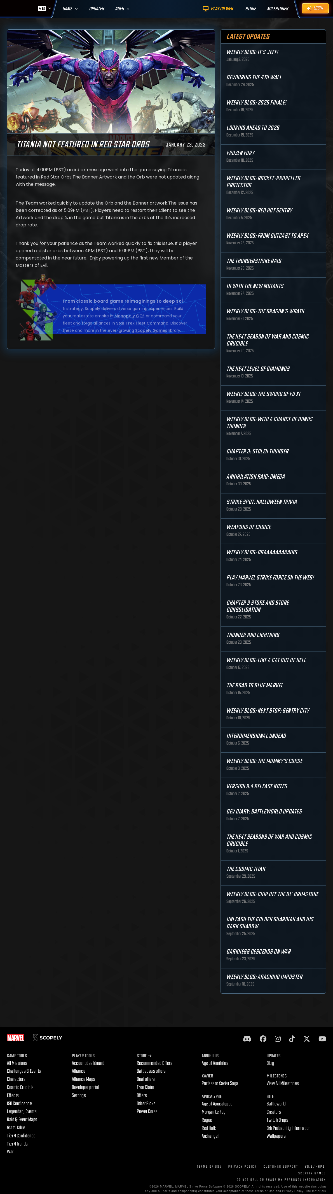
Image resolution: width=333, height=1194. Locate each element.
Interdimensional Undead (256, 735)
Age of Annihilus (215, 1063)
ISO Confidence (19, 1104)
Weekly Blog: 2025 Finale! (256, 102)
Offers (142, 1095)
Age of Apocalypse (217, 1104)
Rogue (207, 1120)
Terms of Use (209, 1167)
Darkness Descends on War (258, 951)
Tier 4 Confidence (21, 1136)
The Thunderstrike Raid (253, 261)
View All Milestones (283, 1083)
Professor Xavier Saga (220, 1083)
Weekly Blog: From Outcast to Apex (267, 235)
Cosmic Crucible (20, 1087)
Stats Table (16, 1128)
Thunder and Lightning (252, 635)
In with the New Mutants (254, 286)
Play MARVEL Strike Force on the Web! (270, 577)
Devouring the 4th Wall (254, 77)
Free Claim (145, 1087)
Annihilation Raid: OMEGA (255, 476)
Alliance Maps (83, 1079)
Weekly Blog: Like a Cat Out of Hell (266, 660)
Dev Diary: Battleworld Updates (264, 811)
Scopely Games (312, 1173)
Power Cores (147, 1111)
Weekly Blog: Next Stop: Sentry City (267, 710)
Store (144, 1056)
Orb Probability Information (289, 1128)
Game (67, 9)
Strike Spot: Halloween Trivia (261, 502)
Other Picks (146, 1104)
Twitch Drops (277, 1120)
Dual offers (146, 1079)
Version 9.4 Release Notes (256, 786)
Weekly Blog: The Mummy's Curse (264, 761)
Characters (16, 1079)
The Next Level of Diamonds (257, 368)
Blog (270, 1063)
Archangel (210, 1136)
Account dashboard (88, 1063)
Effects (13, 1095)
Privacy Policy (242, 1167)
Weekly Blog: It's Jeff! (252, 52)
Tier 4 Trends (17, 1144)
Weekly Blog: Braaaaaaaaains (261, 552)
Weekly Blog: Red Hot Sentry (259, 210)
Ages (119, 9)
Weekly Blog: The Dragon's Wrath (265, 311)
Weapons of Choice (248, 527)
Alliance (78, 1071)
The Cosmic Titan (245, 869)
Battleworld (276, 1104)
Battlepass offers (151, 1071)
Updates (96, 9)
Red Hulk (209, 1128)
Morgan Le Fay (214, 1112)
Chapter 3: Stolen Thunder (257, 451)
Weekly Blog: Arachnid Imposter (264, 976)
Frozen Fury (240, 153)
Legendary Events (22, 1111)
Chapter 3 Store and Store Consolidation (257, 606)
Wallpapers (276, 1136)
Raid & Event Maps (22, 1120)
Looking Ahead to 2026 (252, 127)
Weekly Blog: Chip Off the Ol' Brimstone (272, 894)
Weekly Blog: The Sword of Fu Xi (263, 394)
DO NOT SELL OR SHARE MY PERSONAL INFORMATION (281, 1180)
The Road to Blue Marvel (254, 685)
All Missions (17, 1063)
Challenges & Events (24, 1071)
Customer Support (281, 1167)
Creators (274, 1112)
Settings (79, 1095)
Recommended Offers (154, 1063)
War (10, 1152)
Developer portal (85, 1087)
